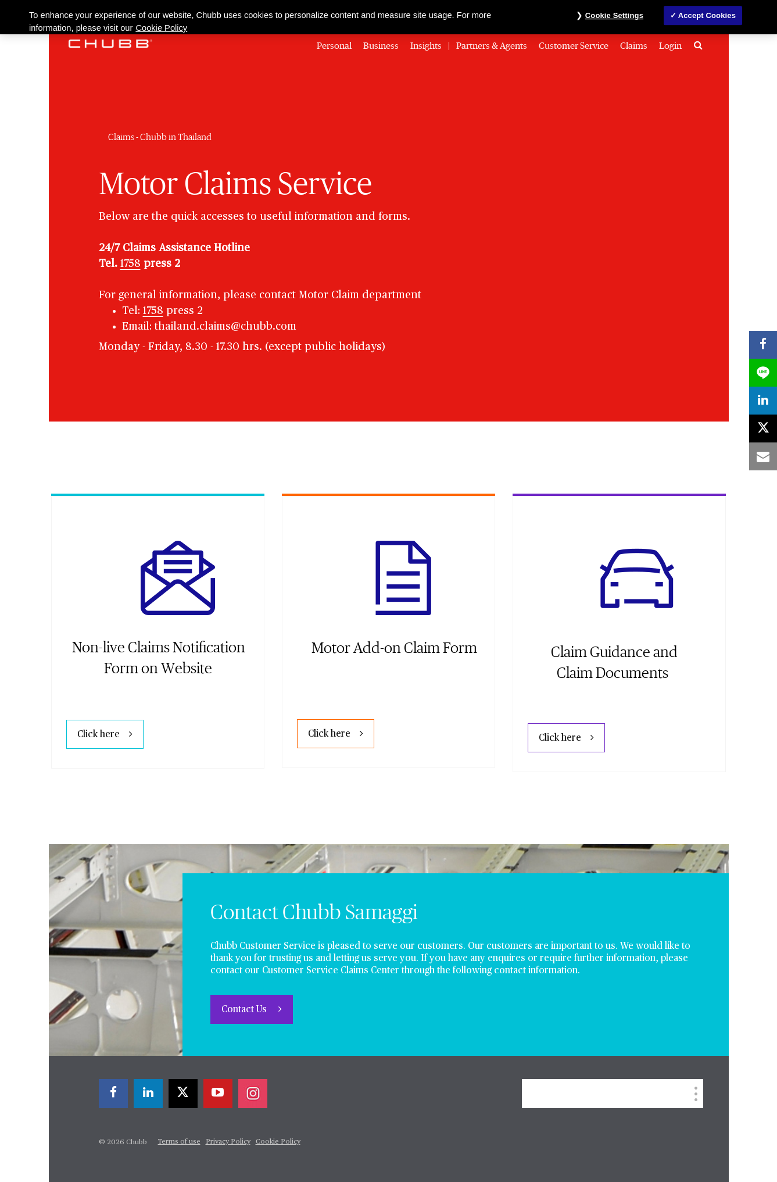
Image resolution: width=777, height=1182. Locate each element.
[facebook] (113, 1093)
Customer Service (573, 46)
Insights (426, 46)
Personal (334, 46)
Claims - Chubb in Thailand (160, 137)
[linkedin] (148, 1093)
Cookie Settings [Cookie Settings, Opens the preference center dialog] (614, 15)
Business (381, 46)
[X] (183, 1093)
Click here (98, 735)
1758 (130, 264)
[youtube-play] (217, 1093)
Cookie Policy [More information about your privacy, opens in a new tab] (161, 28)
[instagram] (252, 1093)
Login (670, 46)
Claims (633, 46)
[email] (763, 456)
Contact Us (245, 1010)
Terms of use (179, 1141)
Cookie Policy (278, 1141)
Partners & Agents (491, 46)
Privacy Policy (228, 1141)
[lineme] (763, 373)
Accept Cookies (707, 15)
